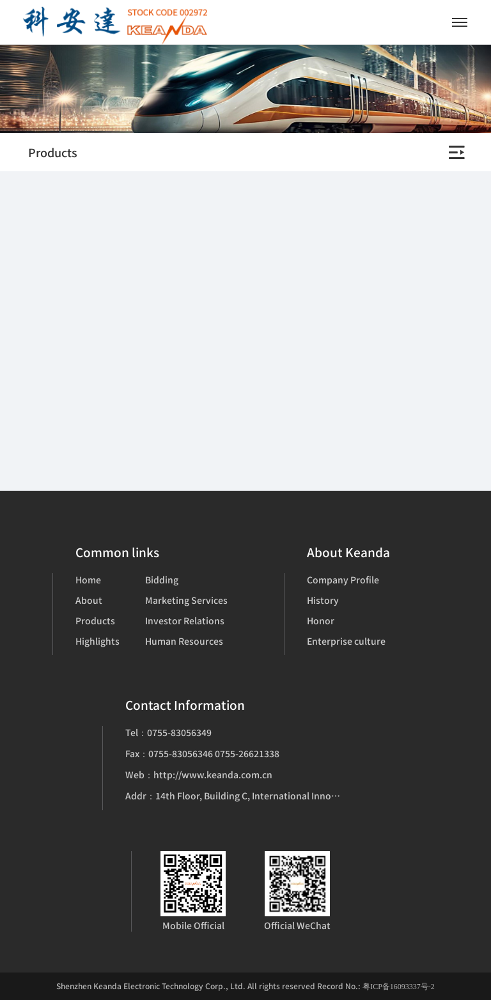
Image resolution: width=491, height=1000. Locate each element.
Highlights (97, 641)
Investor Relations (184, 620)
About (88, 600)
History (323, 600)
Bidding (161, 579)
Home (88, 579)
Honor (320, 620)
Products (95, 620)
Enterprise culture (346, 641)
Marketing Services (186, 600)
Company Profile (343, 579)
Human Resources (184, 641)
